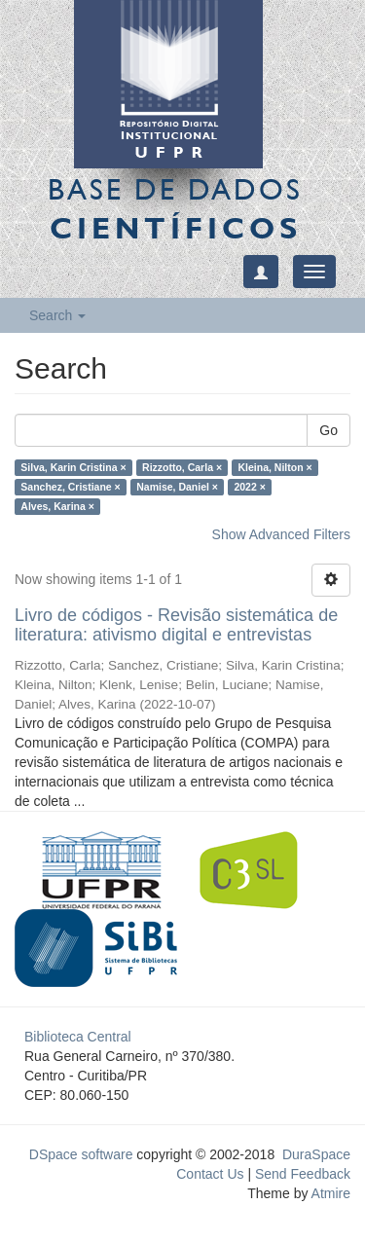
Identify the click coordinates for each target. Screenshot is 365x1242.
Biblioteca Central (77, 1036)
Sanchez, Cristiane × (70, 487)
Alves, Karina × (57, 506)
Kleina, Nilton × (275, 467)
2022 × (249, 487)
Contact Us (209, 1174)
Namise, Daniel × (177, 487)
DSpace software (81, 1154)
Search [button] (57, 315)
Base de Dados (175, 208)
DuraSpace (316, 1154)
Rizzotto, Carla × (182, 467)
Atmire (329, 1193)
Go (328, 430)
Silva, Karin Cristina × (73, 467)
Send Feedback (302, 1174)
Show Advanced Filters (281, 534)
